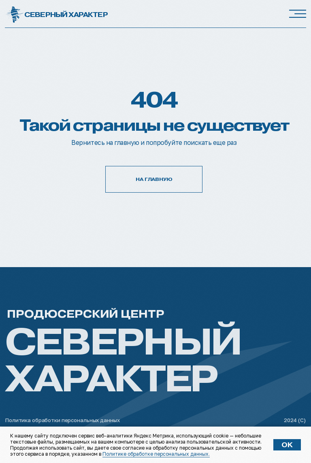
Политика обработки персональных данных (62, 420)
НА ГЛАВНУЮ (154, 179)
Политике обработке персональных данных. (156, 454)
